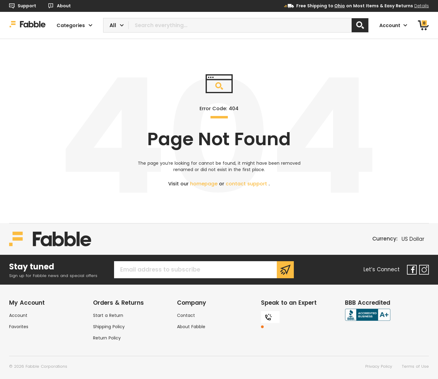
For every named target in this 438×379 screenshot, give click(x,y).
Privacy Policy (378, 366)
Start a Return (108, 315)
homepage (204, 183)
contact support (247, 183)
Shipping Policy (109, 327)
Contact (186, 315)
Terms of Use (415, 366)
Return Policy (107, 338)
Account (18, 315)
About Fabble (191, 327)
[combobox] (236, 25)
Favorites (18, 327)
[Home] (27, 25)
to (336, 6)
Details (421, 6)
